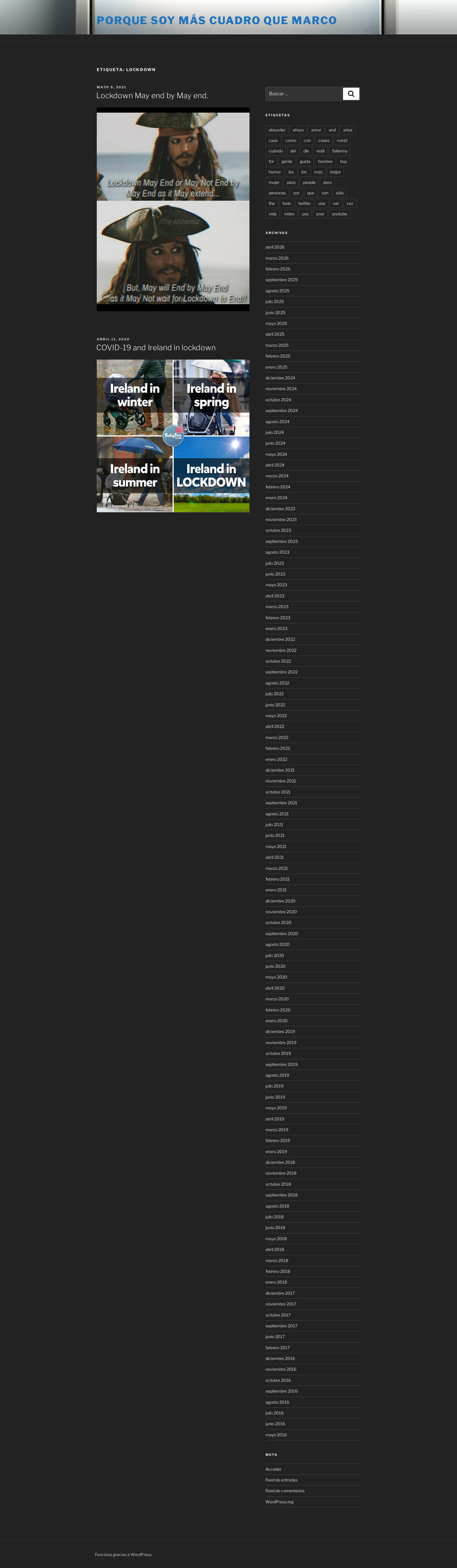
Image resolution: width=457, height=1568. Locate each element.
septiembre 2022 (282, 671)
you (305, 213)
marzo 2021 (277, 868)
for (271, 161)
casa (273, 140)
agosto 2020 (278, 944)
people (309, 182)
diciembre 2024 (280, 377)
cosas (323, 140)
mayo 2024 (276, 454)
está (321, 150)
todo (286, 203)
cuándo (276, 150)
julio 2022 (275, 693)
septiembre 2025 (282, 279)
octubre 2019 (278, 1053)
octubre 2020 (278, 922)
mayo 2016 (276, 1434)
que (310, 192)
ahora (298, 129)
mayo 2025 (276, 323)
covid (342, 140)
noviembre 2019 (281, 1042)
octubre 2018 (278, 1184)
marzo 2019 (277, 1129)
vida (273, 213)
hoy (343, 161)
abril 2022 (275, 726)
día (306, 150)
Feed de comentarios (285, 1490)
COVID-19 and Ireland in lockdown (156, 347)
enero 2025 (276, 367)
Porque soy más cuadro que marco (217, 20)
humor (275, 171)
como (290, 140)
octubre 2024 (278, 399)
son (325, 192)
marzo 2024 (277, 475)
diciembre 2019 (280, 1031)
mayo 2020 (276, 976)
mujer (274, 182)
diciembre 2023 (280, 508)
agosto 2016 (277, 1402)
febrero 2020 (278, 1009)
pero (327, 182)
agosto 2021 (277, 813)
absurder (277, 129)
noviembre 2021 (281, 780)
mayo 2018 (276, 1238)
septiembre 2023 (282, 541)
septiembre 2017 (281, 1325)
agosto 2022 (277, 682)
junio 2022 (275, 704)
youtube (339, 213)
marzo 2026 (277, 258)
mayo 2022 (276, 715)
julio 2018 (275, 1216)
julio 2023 (275, 563)
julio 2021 (274, 824)
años (347, 129)
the (272, 203)
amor (316, 129)
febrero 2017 (278, 1347)
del (293, 150)
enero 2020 (277, 1020)
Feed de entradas (282, 1479)
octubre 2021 (278, 791)
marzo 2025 (277, 345)
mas (318, 171)
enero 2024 (276, 497)
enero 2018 (276, 1282)
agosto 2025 (277, 290)
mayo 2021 (276, 846)
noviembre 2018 (281, 1173)
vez (350, 203)
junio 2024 (275, 443)
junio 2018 (275, 1227)
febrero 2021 (278, 879)
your (320, 213)
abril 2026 (275, 246)
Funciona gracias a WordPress (123, 1554)
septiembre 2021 (281, 802)
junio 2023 (275, 573)
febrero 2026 (278, 268)
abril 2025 (275, 334)
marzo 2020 (277, 998)
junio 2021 (275, 835)
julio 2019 (275, 1085)
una (321, 203)
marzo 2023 (277, 606)
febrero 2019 (278, 1140)
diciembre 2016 (280, 1358)
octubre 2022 (278, 661)
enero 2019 (276, 1151)
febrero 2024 (278, 486)
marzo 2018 (277, 1260)
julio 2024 (275, 432)
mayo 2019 (276, 1107)
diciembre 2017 (280, 1293)
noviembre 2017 (281, 1303)
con (307, 140)
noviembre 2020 (281, 911)
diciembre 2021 (280, 770)
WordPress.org (279, 1501)
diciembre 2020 (281, 900)
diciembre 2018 (280, 1162)
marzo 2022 (277, 737)
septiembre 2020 (282, 933)
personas (277, 192)
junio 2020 (276, 966)
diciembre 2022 (280, 639)
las (291, 171)
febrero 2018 (278, 1271)
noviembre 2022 (281, 650)
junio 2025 (275, 312)
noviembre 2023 (281, 519)
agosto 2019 (277, 1075)
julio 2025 (275, 301)
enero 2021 (276, 889)
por (296, 192)
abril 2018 (275, 1249)
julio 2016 (275, 1412)
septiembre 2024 (282, 410)
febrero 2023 (278, 617)
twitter (304, 203)
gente (287, 161)
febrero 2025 (278, 355)
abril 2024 (275, 464)
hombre (325, 161)
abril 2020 (275, 988)
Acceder (273, 1469)
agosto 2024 (277, 421)
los (304, 171)
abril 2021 (275, 857)
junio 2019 (275, 1096)
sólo (340, 192)
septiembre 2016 (282, 1391)
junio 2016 (275, 1423)
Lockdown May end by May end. (152, 95)
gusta (305, 161)
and (332, 129)
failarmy (339, 150)
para (291, 182)
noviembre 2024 (281, 388)
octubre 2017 (278, 1314)
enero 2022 (276, 759)
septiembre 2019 (282, 1064)
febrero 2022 (278, 748)
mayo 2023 (276, 584)
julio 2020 (275, 955)
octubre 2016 (278, 1380)
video (289, 213)
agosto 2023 (277, 552)
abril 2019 (275, 1118)
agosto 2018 (277, 1205)
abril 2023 (275, 595)
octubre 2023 (278, 530)
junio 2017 (275, 1336)
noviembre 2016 (281, 1369)
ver (336, 203)
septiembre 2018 (282, 1194)
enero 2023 (276, 628)
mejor (335, 171)
